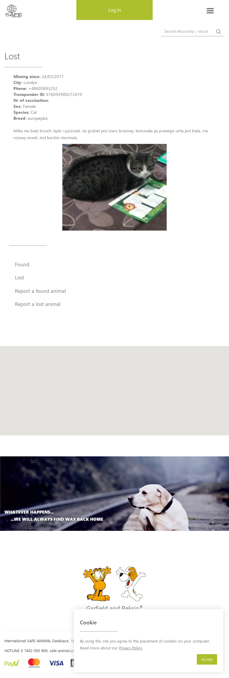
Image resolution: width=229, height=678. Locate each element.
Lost (19, 277)
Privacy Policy (130, 647)
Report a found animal (40, 290)
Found (22, 264)
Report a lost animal (38, 304)
